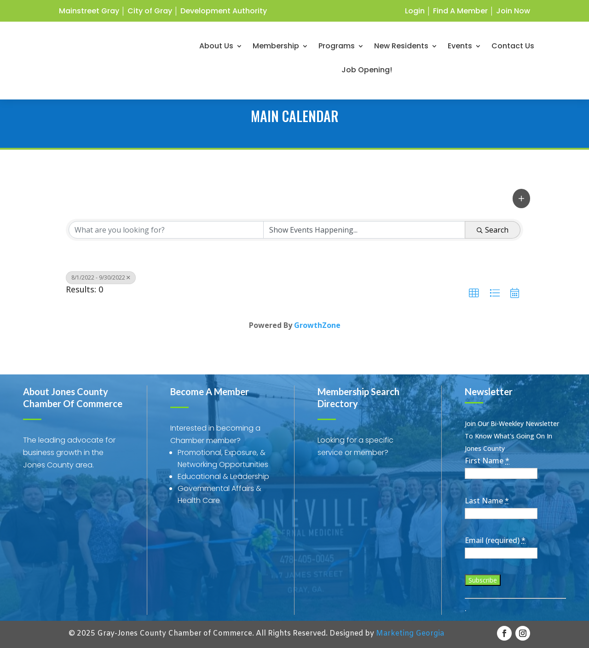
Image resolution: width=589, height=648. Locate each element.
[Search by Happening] (364, 230)
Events (460, 49)
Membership (276, 49)
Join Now (513, 11)
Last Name (487, 501)
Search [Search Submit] (492, 230)
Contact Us (512, 49)
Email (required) (495, 540)
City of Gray (149, 11)
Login (415, 11)
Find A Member (460, 11)
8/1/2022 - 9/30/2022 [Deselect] (100, 277)
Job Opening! (366, 73)
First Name (487, 460)
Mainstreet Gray (89, 11)
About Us (216, 49)
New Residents (401, 49)
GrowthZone (317, 325)
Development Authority (223, 11)
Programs (336, 49)
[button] (521, 198)
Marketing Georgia (410, 633)
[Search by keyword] (166, 230)
